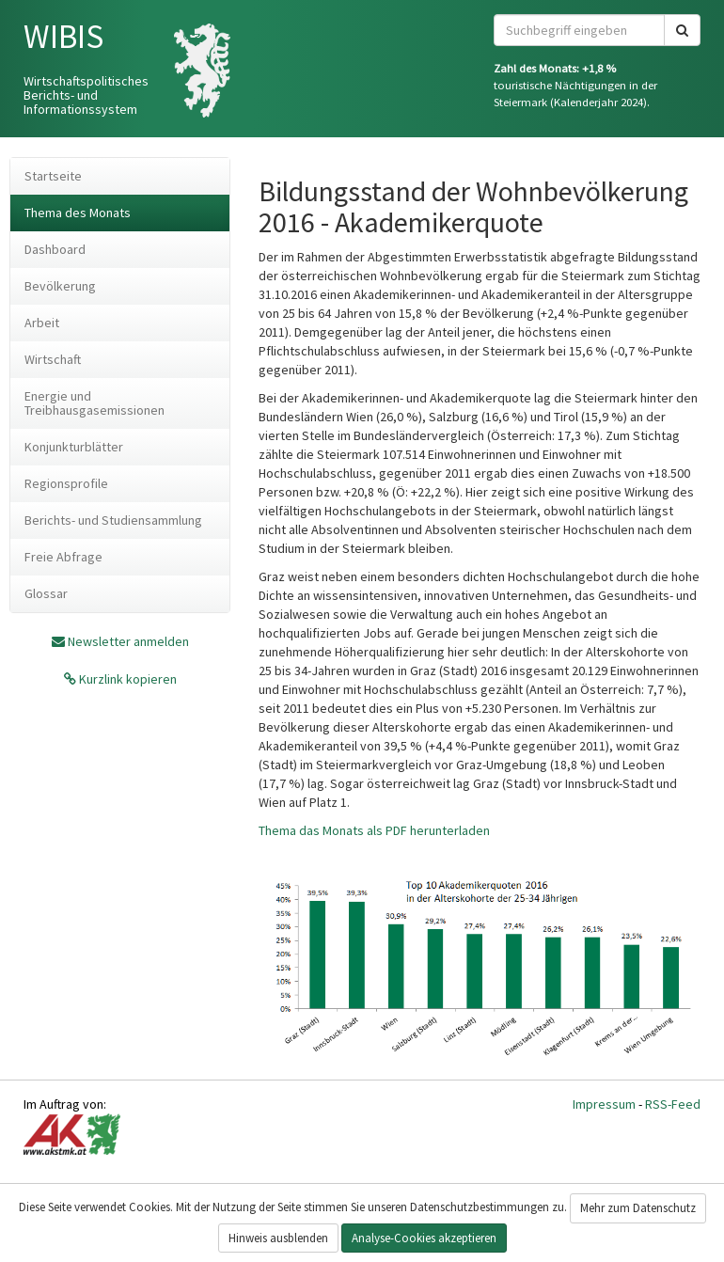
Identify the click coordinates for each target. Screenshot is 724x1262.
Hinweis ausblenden (278, 1238)
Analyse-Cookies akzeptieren (424, 1238)
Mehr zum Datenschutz (638, 1208)
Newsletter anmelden (128, 641)
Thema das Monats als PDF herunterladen (374, 830)
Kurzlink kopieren (126, 678)
